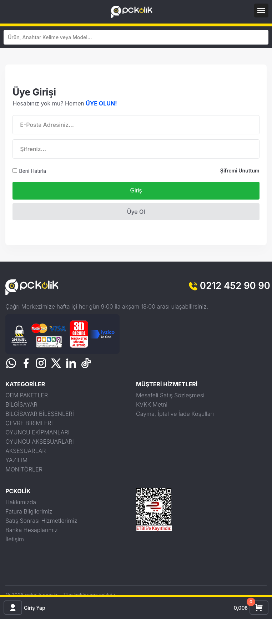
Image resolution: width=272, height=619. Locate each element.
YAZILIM (16, 460)
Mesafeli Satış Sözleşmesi (170, 395)
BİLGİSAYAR (21, 404)
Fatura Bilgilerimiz (28, 511)
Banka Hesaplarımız (31, 529)
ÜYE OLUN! (101, 103)
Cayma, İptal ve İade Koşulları (175, 413)
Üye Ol (136, 211)
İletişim (14, 539)
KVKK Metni (151, 404)
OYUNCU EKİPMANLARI (37, 432)
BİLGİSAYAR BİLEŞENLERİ (39, 413)
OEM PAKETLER (26, 395)
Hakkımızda (20, 502)
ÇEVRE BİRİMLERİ (28, 423)
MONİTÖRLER (23, 469)
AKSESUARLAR (25, 450)
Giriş (136, 190)
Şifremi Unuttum (240, 170)
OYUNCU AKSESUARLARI (39, 441)
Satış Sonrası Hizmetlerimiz (41, 520)
